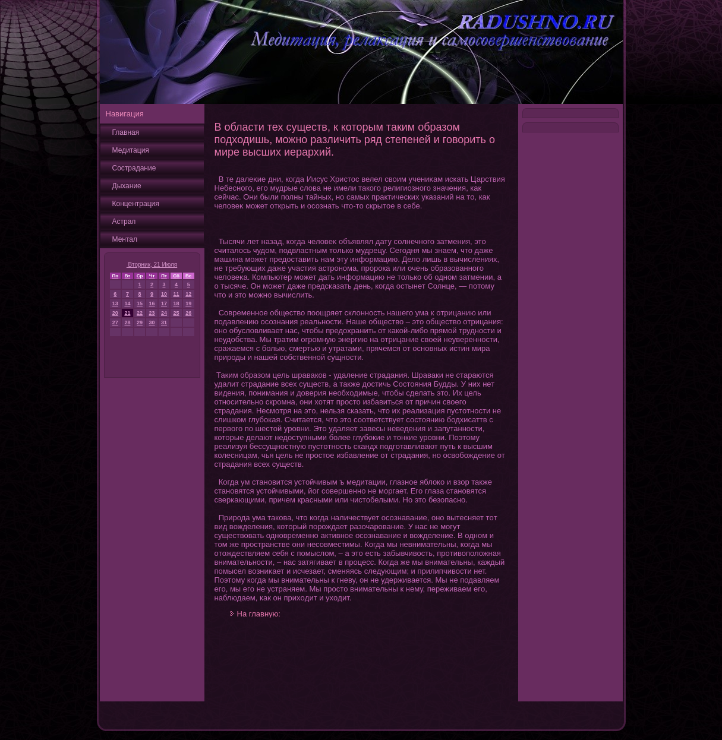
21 (127, 313)
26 (188, 313)
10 (164, 294)
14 (127, 303)
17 (164, 303)
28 (127, 322)
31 (164, 322)
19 (188, 303)
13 (115, 303)
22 (140, 313)
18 (176, 303)
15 (140, 303)
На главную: (258, 613)
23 (152, 313)
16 (152, 303)
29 (140, 322)
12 (188, 294)
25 (176, 313)
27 (115, 322)
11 (176, 294)
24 (164, 313)
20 (115, 313)
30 (152, 322)
